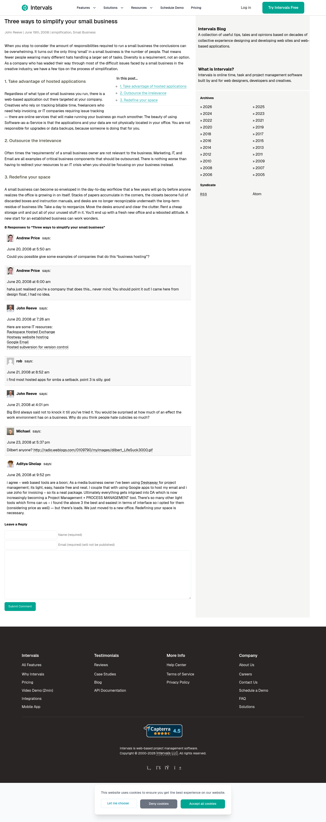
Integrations (32, 698)
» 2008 (206, 168)
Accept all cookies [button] (207, 804)
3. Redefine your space (139, 100)
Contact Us (248, 682)
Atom (257, 194)
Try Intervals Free (283, 7)
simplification (61, 32)
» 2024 (206, 113)
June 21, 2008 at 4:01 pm (28, 404)
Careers (245, 674)
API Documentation (110, 690)
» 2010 (205, 161)
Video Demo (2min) (37, 690)
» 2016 (205, 140)
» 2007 (258, 168)
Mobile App (31, 706)
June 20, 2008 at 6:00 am (29, 281)
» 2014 (205, 147)
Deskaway (150, 482)
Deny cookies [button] (170, 804)
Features (86, 8)
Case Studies (105, 674)
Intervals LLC (167, 753)
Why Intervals (33, 674)
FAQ (242, 698)
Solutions (113, 8)
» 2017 (258, 134)
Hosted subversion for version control (37, 347)
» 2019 (258, 127)
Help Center (176, 665)
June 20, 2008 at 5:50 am (29, 249)
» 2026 (206, 107)
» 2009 (259, 161)
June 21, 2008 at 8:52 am (28, 372)
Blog (98, 682)
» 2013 (258, 147)
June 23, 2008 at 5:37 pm (28, 442)
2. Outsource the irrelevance (143, 93)
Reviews (101, 665)
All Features (31, 665)
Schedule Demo (172, 8)
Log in (246, 7)
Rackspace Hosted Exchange (31, 332)
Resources (142, 8)
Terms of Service (180, 674)
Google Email (18, 342)
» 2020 (206, 127)
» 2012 (205, 154)
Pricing (196, 8)
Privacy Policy (178, 682)
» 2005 (259, 174)
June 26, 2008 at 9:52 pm (28, 475)
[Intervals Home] (37, 7)
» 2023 (258, 113)
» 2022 (206, 120)
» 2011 (258, 154)
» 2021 (258, 120)
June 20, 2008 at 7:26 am (28, 319)
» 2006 (206, 174)
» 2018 (205, 134)
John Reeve (13, 32)
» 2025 (259, 107)
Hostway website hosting (27, 337)
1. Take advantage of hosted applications (153, 86)
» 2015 (258, 140)
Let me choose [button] (136, 804)
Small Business (84, 32)
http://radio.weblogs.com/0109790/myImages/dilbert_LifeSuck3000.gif (93, 450)
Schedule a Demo (253, 690)
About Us (246, 665)
